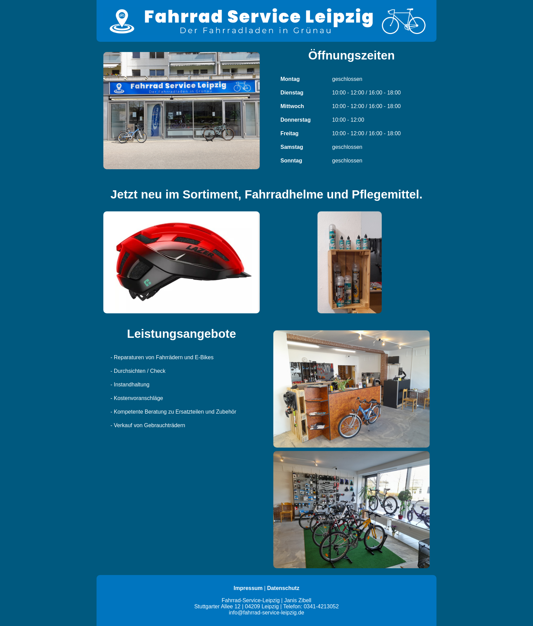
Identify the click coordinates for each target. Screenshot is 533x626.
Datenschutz (283, 588)
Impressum (248, 588)
